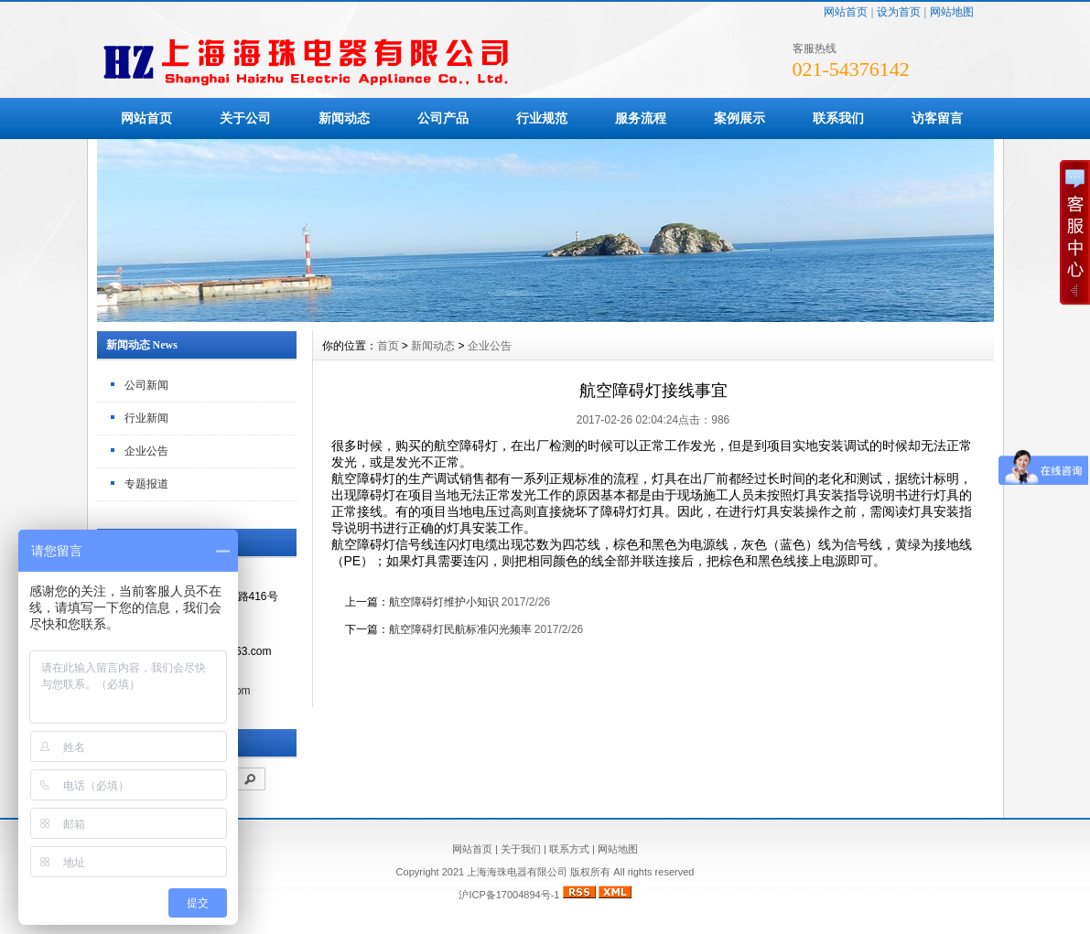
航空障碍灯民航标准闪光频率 (460, 629)
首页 (388, 345)
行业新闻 (146, 418)
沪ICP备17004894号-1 (509, 894)
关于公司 (245, 118)
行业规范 (541, 118)
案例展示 (739, 118)
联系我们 (838, 118)
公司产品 (443, 118)
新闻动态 (344, 118)
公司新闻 (146, 385)
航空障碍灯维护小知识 (444, 602)
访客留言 (937, 118)
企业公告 (146, 451)
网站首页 (846, 11)
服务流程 (640, 118)
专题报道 (146, 484)
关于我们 (521, 848)
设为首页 (899, 11)
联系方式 (569, 848)
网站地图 (952, 11)
